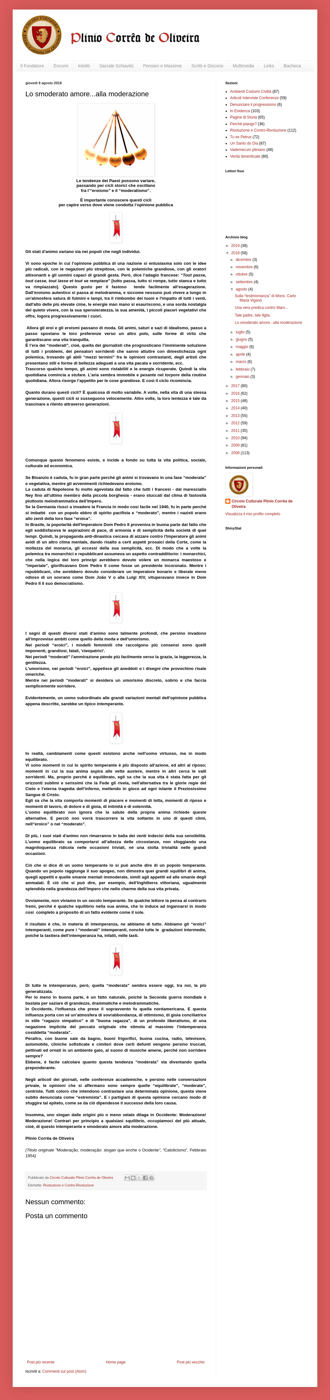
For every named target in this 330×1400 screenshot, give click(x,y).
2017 (236, 386)
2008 (236, 453)
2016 (236, 393)
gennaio (243, 376)
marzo (242, 361)
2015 (236, 401)
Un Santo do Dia (244, 143)
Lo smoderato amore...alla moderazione (268, 322)
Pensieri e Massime (162, 65)
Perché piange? (243, 124)
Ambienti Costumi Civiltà (250, 91)
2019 (236, 245)
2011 (236, 430)
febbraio (243, 369)
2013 (236, 415)
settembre (245, 282)
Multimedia (243, 65)
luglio (241, 332)
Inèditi (83, 65)
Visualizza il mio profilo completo (252, 514)
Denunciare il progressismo (253, 104)
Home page (116, 1362)
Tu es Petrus (241, 137)
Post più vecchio (191, 1362)
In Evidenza (240, 111)
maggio (242, 347)
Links (269, 65)
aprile (241, 354)
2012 (236, 423)
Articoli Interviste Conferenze (254, 98)
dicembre (244, 259)
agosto (242, 289)
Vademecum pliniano (247, 149)
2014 (236, 408)
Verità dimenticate (245, 156)
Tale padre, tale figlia (252, 315)
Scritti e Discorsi (207, 65)
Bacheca (292, 65)
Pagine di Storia (243, 117)
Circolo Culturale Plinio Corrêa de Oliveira (262, 504)
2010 (236, 438)
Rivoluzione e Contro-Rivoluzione (68, 1185)
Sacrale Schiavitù (116, 65)
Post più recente (41, 1362)
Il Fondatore (32, 65)
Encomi (61, 65)
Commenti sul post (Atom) (64, 1371)
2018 (236, 253)
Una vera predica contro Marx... (261, 307)
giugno (242, 339)
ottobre (242, 274)
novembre (245, 267)
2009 (236, 445)
